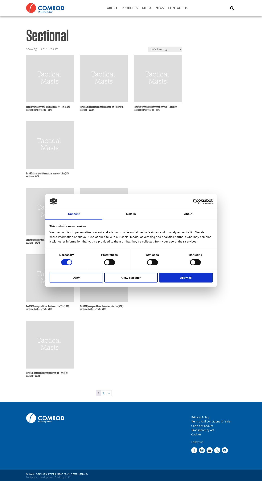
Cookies (196, 434)
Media (146, 8)
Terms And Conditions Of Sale (210, 421)
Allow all (186, 277)
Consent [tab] (74, 213)
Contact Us (178, 8)
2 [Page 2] (103, 393)
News (160, 8)
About (112, 8)
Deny (76, 277)
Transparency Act (202, 430)
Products (130, 8)
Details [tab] (131, 213)
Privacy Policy (200, 417)
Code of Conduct (202, 426)
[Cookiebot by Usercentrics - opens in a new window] (196, 201)
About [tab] (188, 213)
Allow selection (131, 277)
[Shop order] (165, 49)
